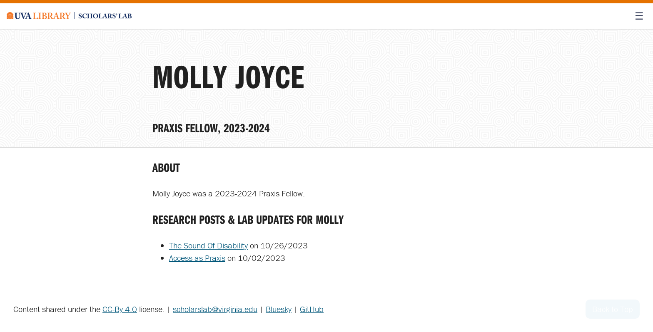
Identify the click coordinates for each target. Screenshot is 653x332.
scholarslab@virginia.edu (215, 309)
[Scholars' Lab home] (69, 16)
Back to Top (612, 309)
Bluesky (279, 309)
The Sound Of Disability (208, 245)
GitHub (312, 309)
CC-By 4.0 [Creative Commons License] (119, 309)
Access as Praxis (197, 258)
